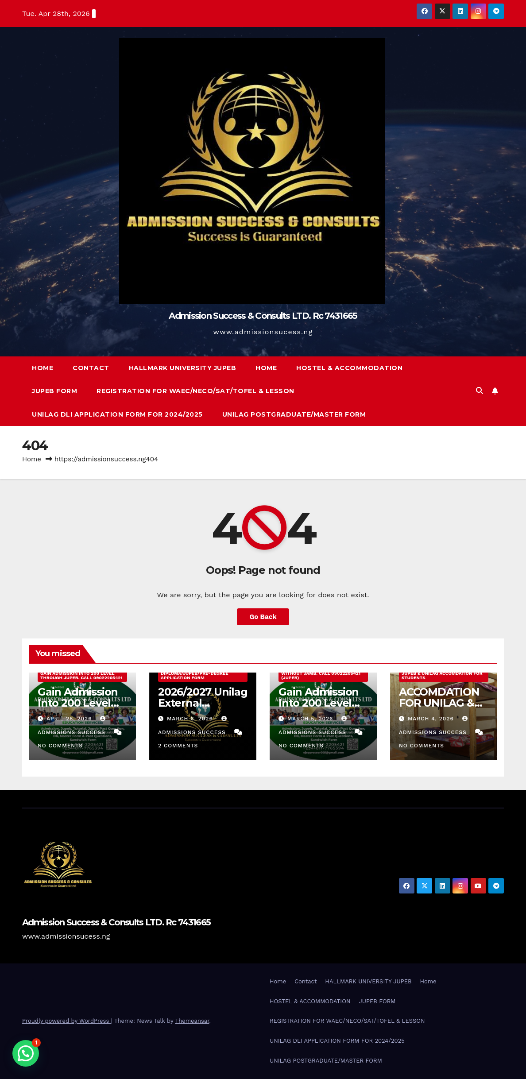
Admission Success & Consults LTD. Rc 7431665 (263, 315)
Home (42, 368)
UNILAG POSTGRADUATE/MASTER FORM (294, 414)
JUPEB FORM (54, 391)
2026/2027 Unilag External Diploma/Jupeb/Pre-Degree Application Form (194, 673)
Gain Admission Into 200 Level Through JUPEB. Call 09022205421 (81, 675)
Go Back (263, 617)
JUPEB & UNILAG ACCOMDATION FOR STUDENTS (442, 675)
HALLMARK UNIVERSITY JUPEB (182, 368)
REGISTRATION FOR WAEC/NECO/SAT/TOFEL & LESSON (195, 391)
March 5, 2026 (311, 718)
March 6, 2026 (191, 718)
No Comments (60, 746)
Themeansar (192, 1020)
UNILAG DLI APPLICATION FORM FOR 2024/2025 (117, 414)
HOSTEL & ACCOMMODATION (349, 368)
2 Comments (178, 746)
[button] (479, 391)
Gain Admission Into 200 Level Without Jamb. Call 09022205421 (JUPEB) (320, 673)
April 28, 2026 (70, 718)
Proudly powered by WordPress (66, 1020)
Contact (91, 368)
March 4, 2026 (432, 718)
